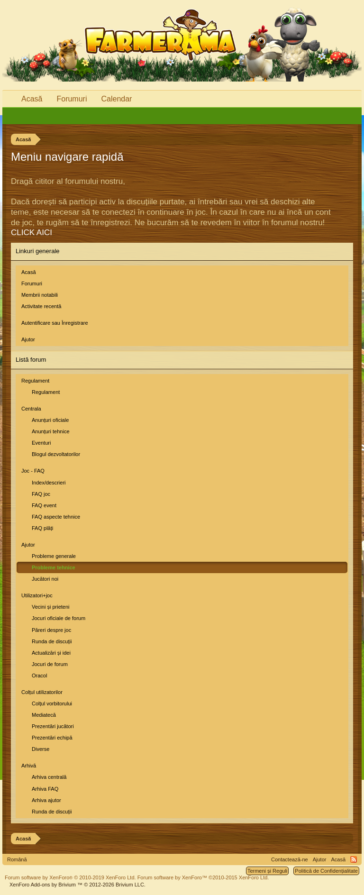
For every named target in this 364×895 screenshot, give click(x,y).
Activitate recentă (41, 306)
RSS (353, 859)
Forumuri (31, 283)
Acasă (28, 272)
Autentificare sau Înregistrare (54, 323)
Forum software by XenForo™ (203, 877)
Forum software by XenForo (70, 877)
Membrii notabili (39, 295)
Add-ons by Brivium (77, 884)
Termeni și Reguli (267, 871)
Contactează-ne (289, 859)
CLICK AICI (31, 232)
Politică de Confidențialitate (326, 871)
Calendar (116, 99)
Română (17, 859)
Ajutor (28, 339)
